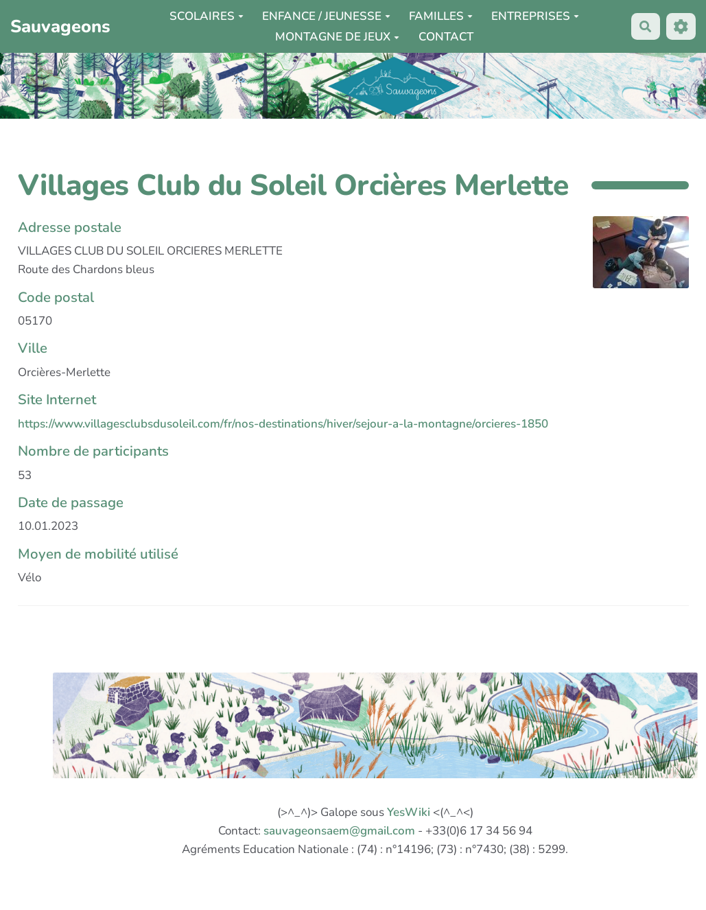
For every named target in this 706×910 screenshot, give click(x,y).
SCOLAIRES (206, 16)
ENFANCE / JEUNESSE (326, 16)
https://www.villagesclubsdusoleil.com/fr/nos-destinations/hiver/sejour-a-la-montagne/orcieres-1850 (283, 424)
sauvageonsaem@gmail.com (339, 831)
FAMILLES (441, 16)
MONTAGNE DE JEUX (337, 37)
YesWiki (408, 812)
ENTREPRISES (535, 16)
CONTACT (446, 37)
